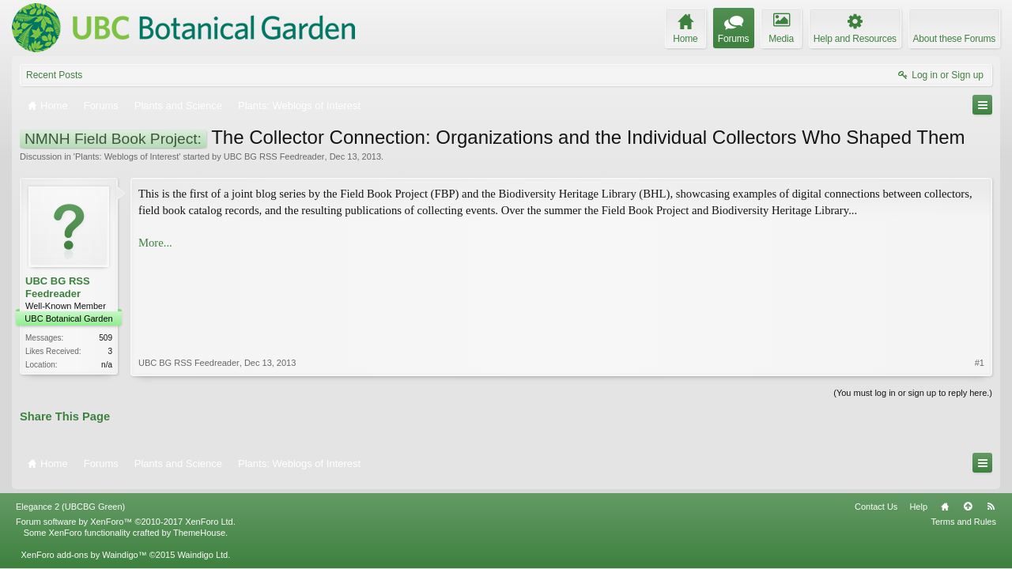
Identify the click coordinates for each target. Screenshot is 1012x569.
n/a (106, 364)
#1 (979, 279)
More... (155, 242)
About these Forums (954, 38)
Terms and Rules (963, 514)
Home (944, 499)
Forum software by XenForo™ (126, 514)
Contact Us (876, 499)
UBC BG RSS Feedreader (274, 156)
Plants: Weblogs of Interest (127, 156)
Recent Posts (54, 75)
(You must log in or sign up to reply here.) (912, 391)
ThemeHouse (199, 525)
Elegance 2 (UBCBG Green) (70, 499)
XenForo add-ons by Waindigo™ (83, 547)
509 (105, 337)
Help (918, 499)
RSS (990, 499)
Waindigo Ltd (202, 547)
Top (967, 499)
